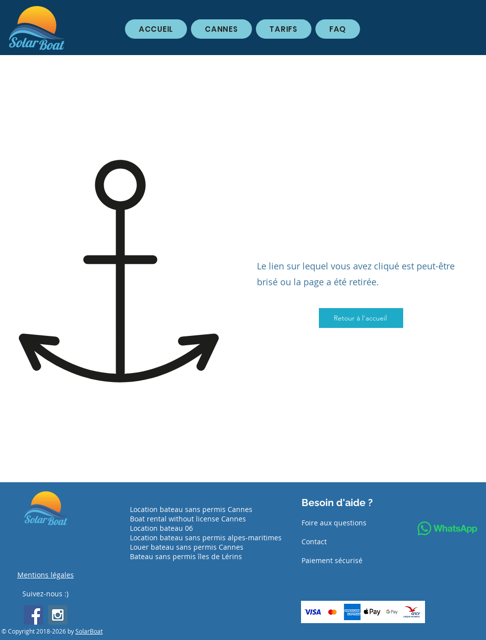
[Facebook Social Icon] (33, 615)
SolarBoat (89, 631)
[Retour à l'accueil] (361, 318)
